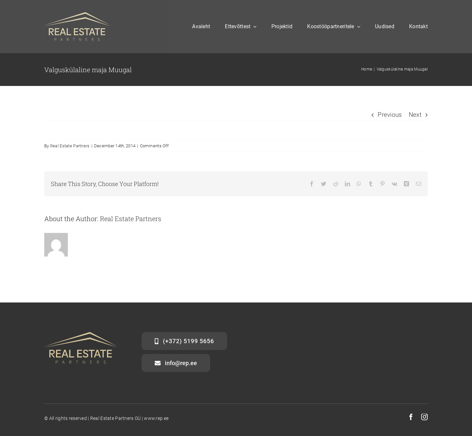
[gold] (77, 15)
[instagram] (424, 417)
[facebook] (411, 417)
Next (415, 114)
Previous (390, 114)
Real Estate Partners (70, 145)
